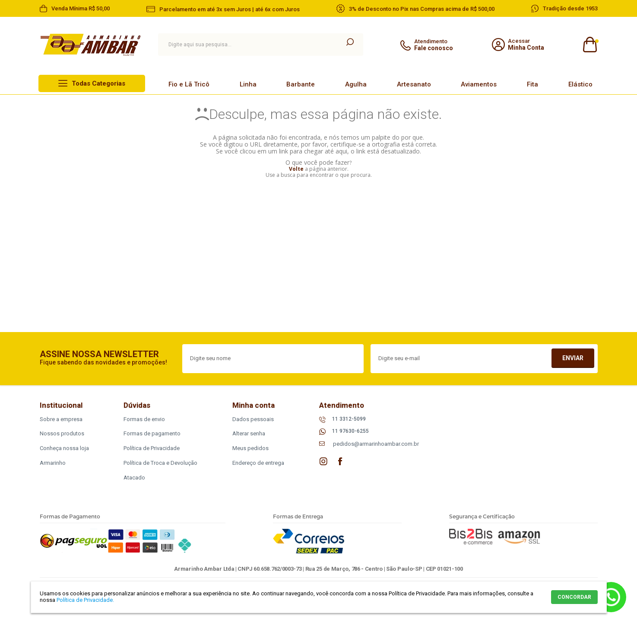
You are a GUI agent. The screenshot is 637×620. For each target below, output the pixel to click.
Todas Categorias (98, 83)
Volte (296, 169)
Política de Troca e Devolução (160, 463)
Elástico (580, 84)
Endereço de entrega (258, 463)
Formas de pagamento (152, 433)
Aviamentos (479, 84)
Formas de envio (144, 419)
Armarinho (53, 463)
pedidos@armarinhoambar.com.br (376, 444)
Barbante (300, 84)
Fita (532, 84)
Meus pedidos (250, 448)
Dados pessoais (253, 419)
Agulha (356, 84)
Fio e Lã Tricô (188, 84)
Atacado (134, 477)
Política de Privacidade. (85, 600)
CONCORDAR (574, 597)
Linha (248, 84)
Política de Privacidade (152, 448)
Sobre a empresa (61, 419)
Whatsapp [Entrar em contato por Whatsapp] (611, 597)
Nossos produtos (62, 433)
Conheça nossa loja (64, 448)
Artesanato (414, 84)
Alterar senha (248, 433)
